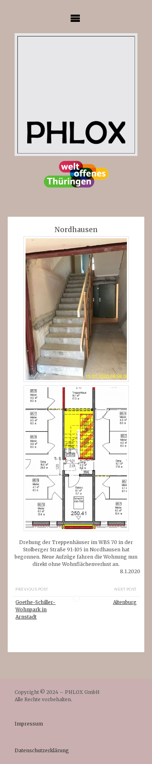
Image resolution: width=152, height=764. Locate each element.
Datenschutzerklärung (42, 750)
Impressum (29, 724)
